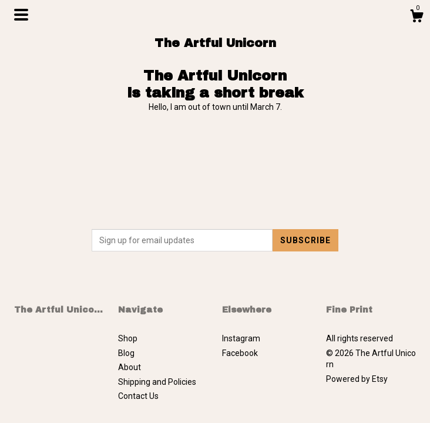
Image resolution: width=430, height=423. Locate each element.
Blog (126, 353)
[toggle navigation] (21, 15)
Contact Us (138, 396)
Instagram (241, 338)
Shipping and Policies (157, 382)
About (129, 367)
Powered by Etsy (357, 379)
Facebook (240, 353)
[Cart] (416, 17)
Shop (127, 338)
